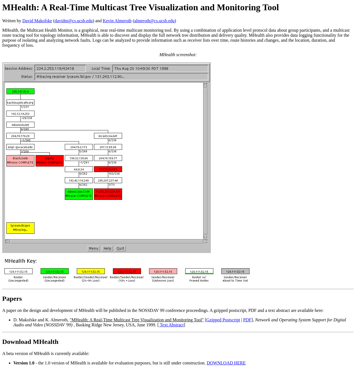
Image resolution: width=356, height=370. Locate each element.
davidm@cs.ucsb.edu (74, 20)
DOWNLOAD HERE (226, 363)
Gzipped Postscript (223, 319)
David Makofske (37, 20)
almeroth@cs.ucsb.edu (154, 20)
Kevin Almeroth (117, 20)
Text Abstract (171, 324)
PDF (247, 319)
